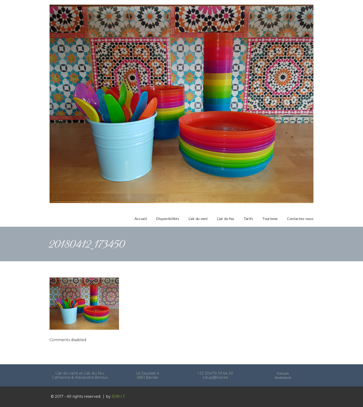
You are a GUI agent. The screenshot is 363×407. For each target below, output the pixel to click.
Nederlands (283, 377)
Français (283, 373)
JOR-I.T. (122, 396)
